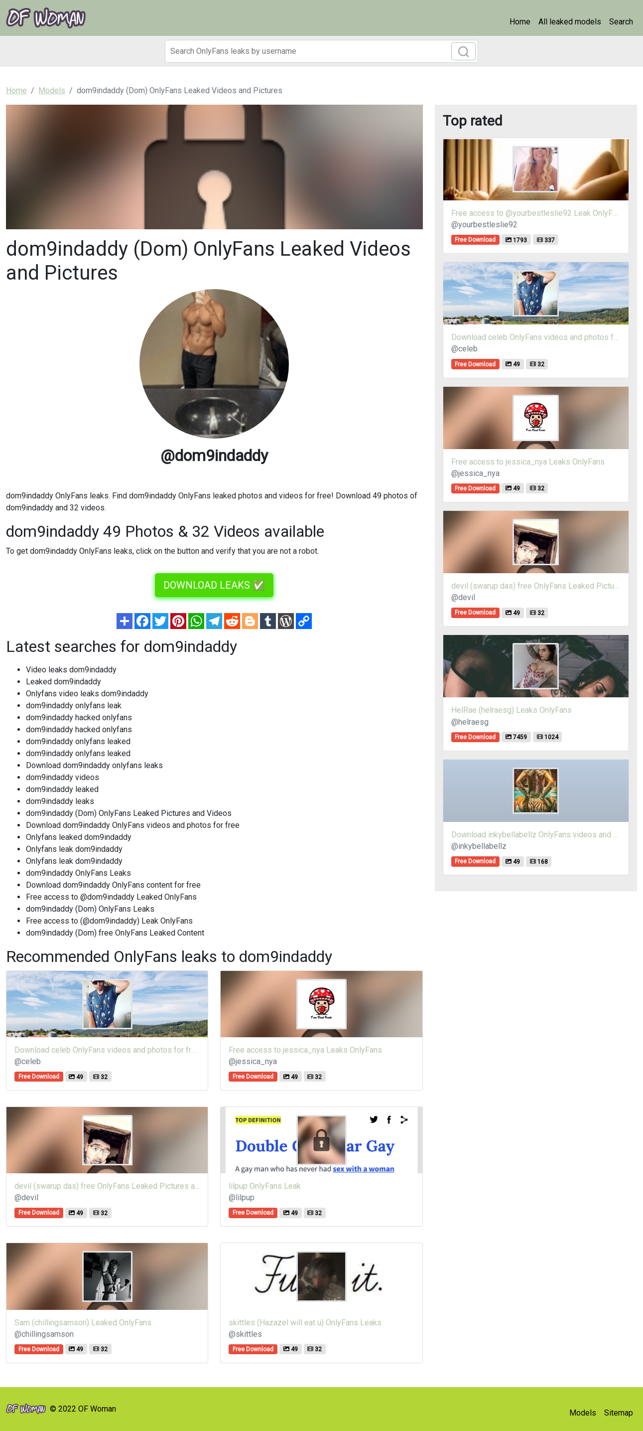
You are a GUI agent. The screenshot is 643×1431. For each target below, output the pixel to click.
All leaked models (569, 21)
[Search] (322, 51)
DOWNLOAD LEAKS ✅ (214, 585)
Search (621, 21)
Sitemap (618, 1413)
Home (520, 21)
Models (582, 1413)
